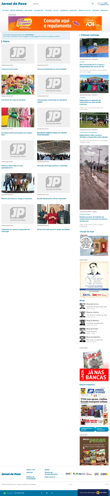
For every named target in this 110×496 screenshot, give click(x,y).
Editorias (29, 10)
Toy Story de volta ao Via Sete (13, 100)
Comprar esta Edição (86, 429)
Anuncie (29, 472)
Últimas (5, 10)
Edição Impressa (16, 10)
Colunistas (38, 10)
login (105, 3)
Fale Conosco (50, 477)
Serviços (104, 10)
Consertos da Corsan (9, 69)
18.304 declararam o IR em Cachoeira (51, 198)
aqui (36, 36)
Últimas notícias (90, 35)
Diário (6, 41)
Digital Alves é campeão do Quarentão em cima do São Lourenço (90, 102)
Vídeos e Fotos (84, 10)
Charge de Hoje (87, 232)
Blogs (55, 10)
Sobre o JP (30, 470)
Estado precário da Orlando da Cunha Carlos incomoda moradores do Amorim (93, 219)
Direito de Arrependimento (51, 473)
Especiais (73, 10)
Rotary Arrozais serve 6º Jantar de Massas (53, 229)
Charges (95, 10)
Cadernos (64, 10)
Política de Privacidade (31, 478)
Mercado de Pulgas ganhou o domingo (52, 166)
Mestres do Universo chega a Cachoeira (16, 198)
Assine (47, 470)
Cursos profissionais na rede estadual (51, 69)
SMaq (107, 484)
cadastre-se (104, 4)
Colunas (48, 10)
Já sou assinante (101, 429)
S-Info (70, 484)
